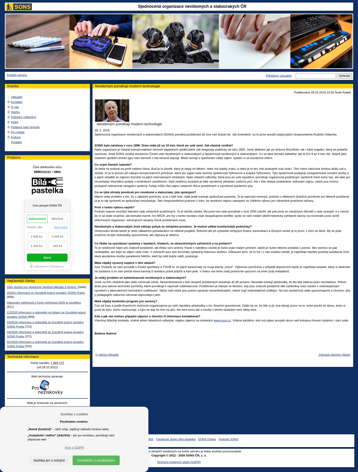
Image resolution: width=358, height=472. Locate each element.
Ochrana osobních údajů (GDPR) (179, 462)
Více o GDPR (74, 447)
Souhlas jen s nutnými (49, 460)
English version (17, 75)
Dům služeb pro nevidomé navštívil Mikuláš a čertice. (42, 287)
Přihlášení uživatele (279, 75)
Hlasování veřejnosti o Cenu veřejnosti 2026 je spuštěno (44, 302)
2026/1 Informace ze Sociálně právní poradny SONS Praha (46, 292)
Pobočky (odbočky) (23, 117)
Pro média (17, 132)
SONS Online (207, 439)
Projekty (16, 142)
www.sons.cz (222, 320)
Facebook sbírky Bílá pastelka (175, 439)
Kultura (15, 137)
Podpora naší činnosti (25, 127)
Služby (15, 112)
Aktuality (16, 97)
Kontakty (17, 102)
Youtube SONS (228, 439)
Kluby (14, 122)
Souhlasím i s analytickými (96, 460)
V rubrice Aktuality (107, 354)
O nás (15, 107)
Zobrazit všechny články (334, 354)
